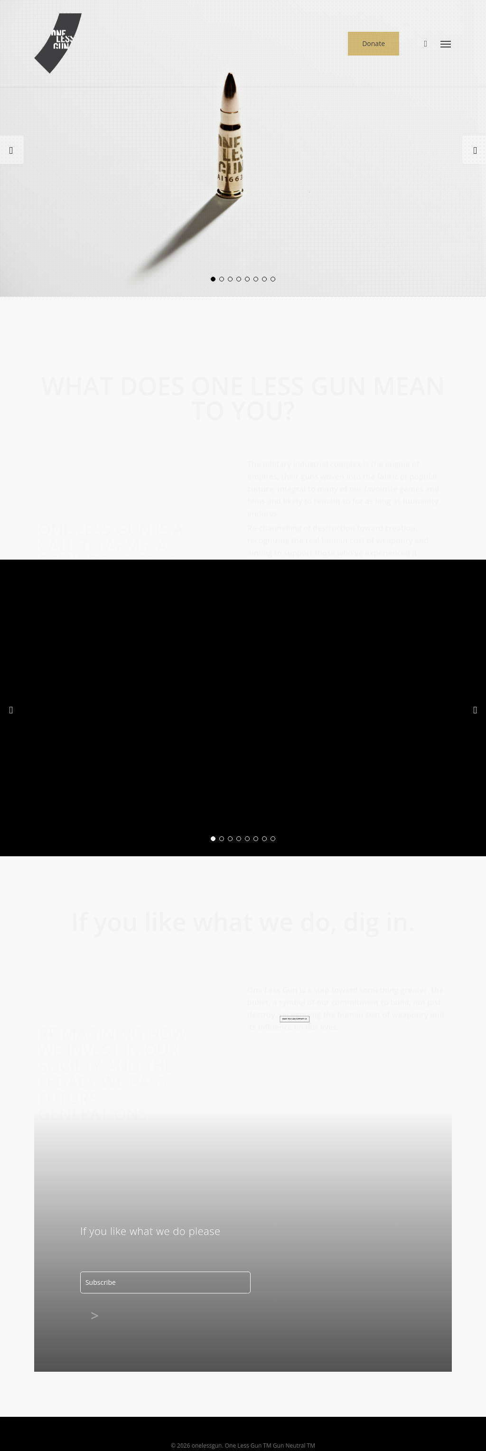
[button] (446, 43)
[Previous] (12, 149)
